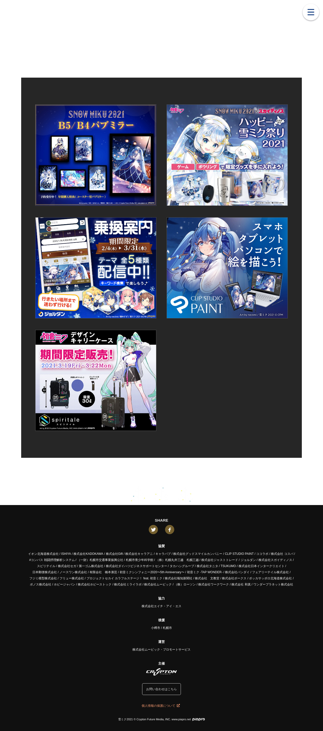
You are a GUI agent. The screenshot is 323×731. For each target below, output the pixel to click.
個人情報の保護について (161, 706)
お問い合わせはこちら (161, 689)
